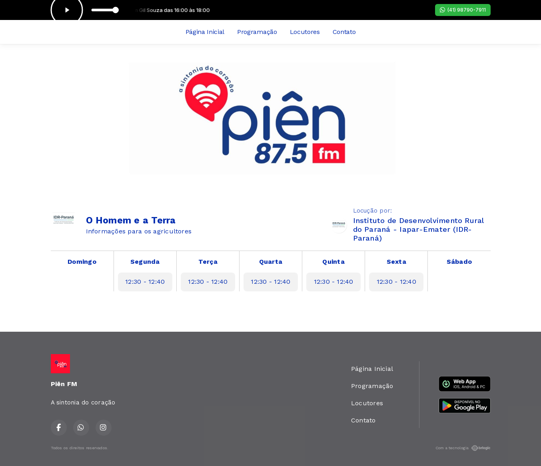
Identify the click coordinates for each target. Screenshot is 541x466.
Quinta (333, 261)
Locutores (305, 32)
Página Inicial (205, 32)
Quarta (270, 261)
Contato (344, 32)
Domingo (82, 261)
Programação (257, 32)
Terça (208, 261)
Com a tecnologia (463, 448)
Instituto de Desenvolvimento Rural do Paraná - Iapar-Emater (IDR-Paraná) (418, 229)
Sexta (396, 261)
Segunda (145, 261)
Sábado (459, 261)
